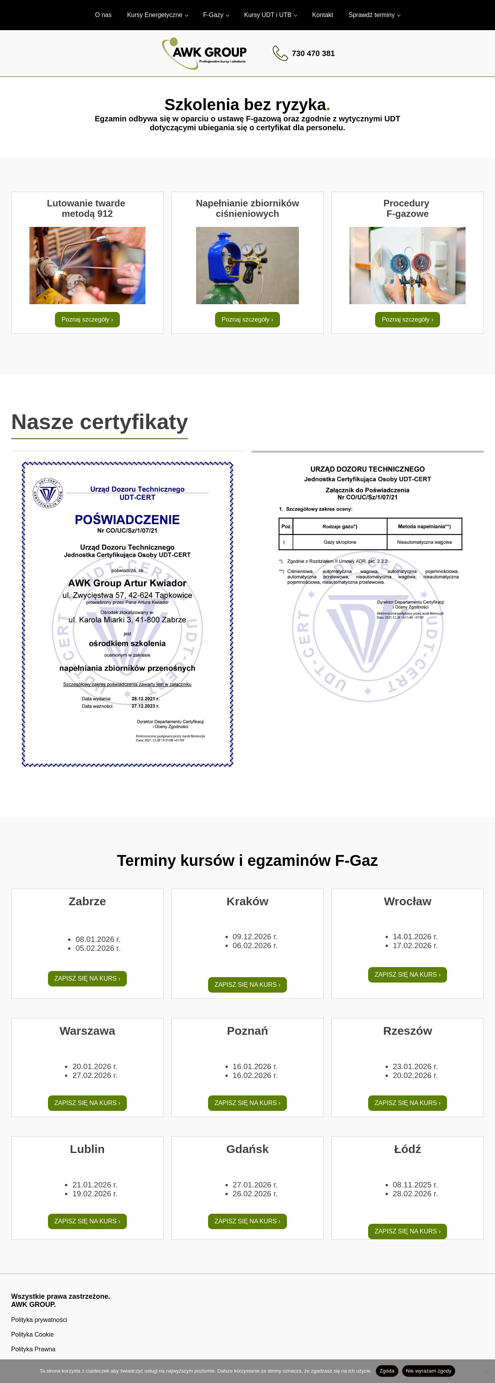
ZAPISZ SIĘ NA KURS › (88, 978)
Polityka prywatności (39, 1320)
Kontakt (322, 15)
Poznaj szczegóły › (87, 319)
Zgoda (387, 1371)
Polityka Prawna (33, 1349)
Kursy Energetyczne (154, 15)
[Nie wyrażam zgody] (485, 1371)
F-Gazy (213, 15)
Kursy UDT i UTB (267, 15)
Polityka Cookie (32, 1334)
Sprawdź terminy (372, 15)
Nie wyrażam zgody (429, 1371)
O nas (103, 15)
